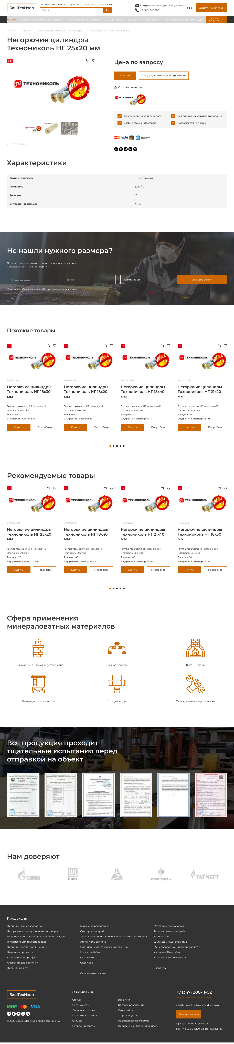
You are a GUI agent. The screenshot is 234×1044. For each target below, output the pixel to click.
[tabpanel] (31, 388)
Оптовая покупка (130, 88)
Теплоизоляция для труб (169, 931)
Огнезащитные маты (93, 973)
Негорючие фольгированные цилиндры (175, 22)
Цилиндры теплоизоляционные (27, 947)
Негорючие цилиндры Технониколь (109, 30)
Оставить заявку (202, 280)
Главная (11, 30)
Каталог (26, 30)
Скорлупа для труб (92, 931)
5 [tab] (124, 447)
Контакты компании (84, 1016)
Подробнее (44, 428)
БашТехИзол (21, 995)
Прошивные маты (18, 968)
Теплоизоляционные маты (170, 958)
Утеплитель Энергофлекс (23, 958)
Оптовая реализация (131, 1005)
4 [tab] (120, 447)
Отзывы (77, 1021)
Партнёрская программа (133, 1021)
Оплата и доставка (69, 5)
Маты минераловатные (83, 22)
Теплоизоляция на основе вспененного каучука (37, 937)
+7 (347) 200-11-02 (150, 11)
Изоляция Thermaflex (167, 952)
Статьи (76, 1000)
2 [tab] (113, 447)
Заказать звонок (190, 1015)
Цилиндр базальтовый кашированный (104, 947)
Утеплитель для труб (93, 942)
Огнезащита (87, 958)
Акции (11, 22)
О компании (47, 5)
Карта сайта (125, 1010)
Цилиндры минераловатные (41, 22)
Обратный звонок (211, 9)
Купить (18, 428)
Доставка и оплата (83, 1010)
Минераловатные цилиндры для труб (177, 947)
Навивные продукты (20, 952)
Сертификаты (80, 1005)
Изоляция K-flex (90, 952)
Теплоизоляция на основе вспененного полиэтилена (113, 937)
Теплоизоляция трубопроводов (27, 942)
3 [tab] (117, 447)
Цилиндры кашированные (170, 942)
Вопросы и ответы (83, 1026)
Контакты (91, 5)
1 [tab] (110, 447)
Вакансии (106, 5)
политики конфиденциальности (96, 289)
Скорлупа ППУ (163, 968)
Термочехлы (161, 937)
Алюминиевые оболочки (22, 963)
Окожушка (86, 963)
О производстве (128, 1016)
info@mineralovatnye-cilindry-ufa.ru (161, 6)
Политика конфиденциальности (138, 1026)
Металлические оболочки (123, 22)
